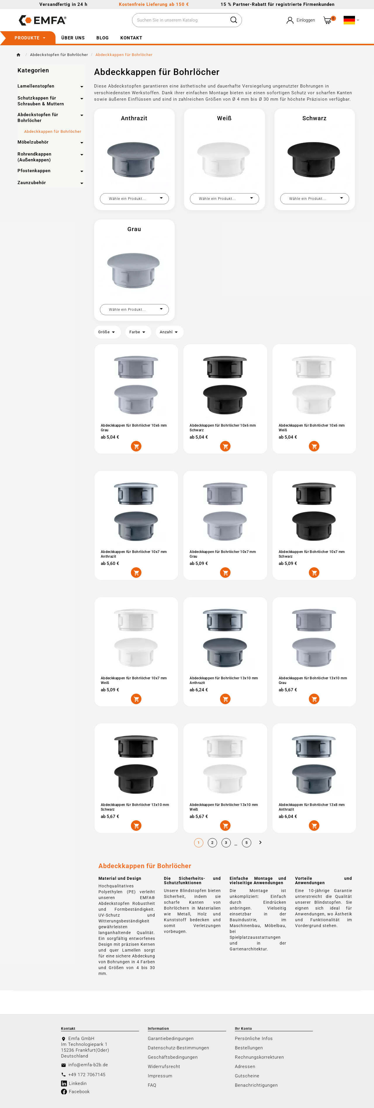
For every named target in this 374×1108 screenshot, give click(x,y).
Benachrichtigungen (256, 1085)
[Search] (234, 20)
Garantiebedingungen (171, 1038)
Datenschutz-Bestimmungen (178, 1048)
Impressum (160, 1076)
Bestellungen (249, 1048)
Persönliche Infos (254, 1038)
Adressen (245, 1066)
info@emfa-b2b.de (88, 1064)
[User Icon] (300, 20)
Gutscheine (247, 1076)
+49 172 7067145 (86, 1074)
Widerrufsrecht (164, 1066)
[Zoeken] (179, 20)
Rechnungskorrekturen (259, 1057)
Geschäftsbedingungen (173, 1057)
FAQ (152, 1085)
